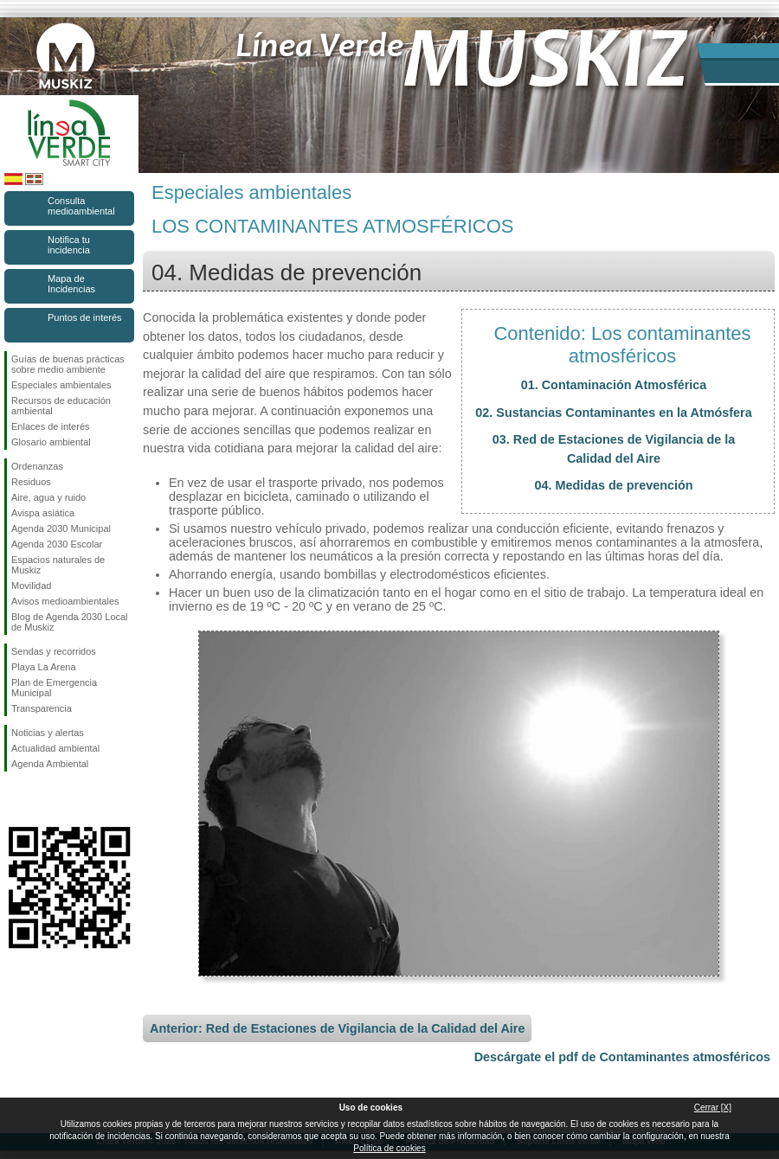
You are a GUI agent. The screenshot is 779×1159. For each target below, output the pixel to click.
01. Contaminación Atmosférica (614, 385)
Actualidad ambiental (55, 748)
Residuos (31, 482)
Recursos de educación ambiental (61, 405)
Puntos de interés (85, 317)
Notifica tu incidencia (69, 244)
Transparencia (41, 708)
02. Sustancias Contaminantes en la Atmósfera (613, 412)
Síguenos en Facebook (14, 799)
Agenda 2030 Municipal (61, 528)
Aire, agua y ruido (48, 497)
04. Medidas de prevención (613, 485)
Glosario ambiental (51, 442)
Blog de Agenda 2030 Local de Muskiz (69, 622)
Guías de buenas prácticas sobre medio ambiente (68, 364)
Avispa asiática (42, 513)
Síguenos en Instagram (43, 799)
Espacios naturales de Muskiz (58, 564)
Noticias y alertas (47, 732)
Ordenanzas (37, 466)
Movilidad (31, 585)
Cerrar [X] (712, 1107)
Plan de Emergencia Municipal (54, 687)
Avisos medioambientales (65, 601)
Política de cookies (389, 1148)
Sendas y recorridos (53, 651)
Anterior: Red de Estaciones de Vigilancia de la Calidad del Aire (337, 1028)
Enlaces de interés (50, 426)
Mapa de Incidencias (71, 283)
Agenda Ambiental (49, 764)
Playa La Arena (43, 667)
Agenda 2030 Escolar (56, 544)
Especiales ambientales (61, 385)
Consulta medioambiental (81, 205)
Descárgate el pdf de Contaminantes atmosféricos (622, 1057)
